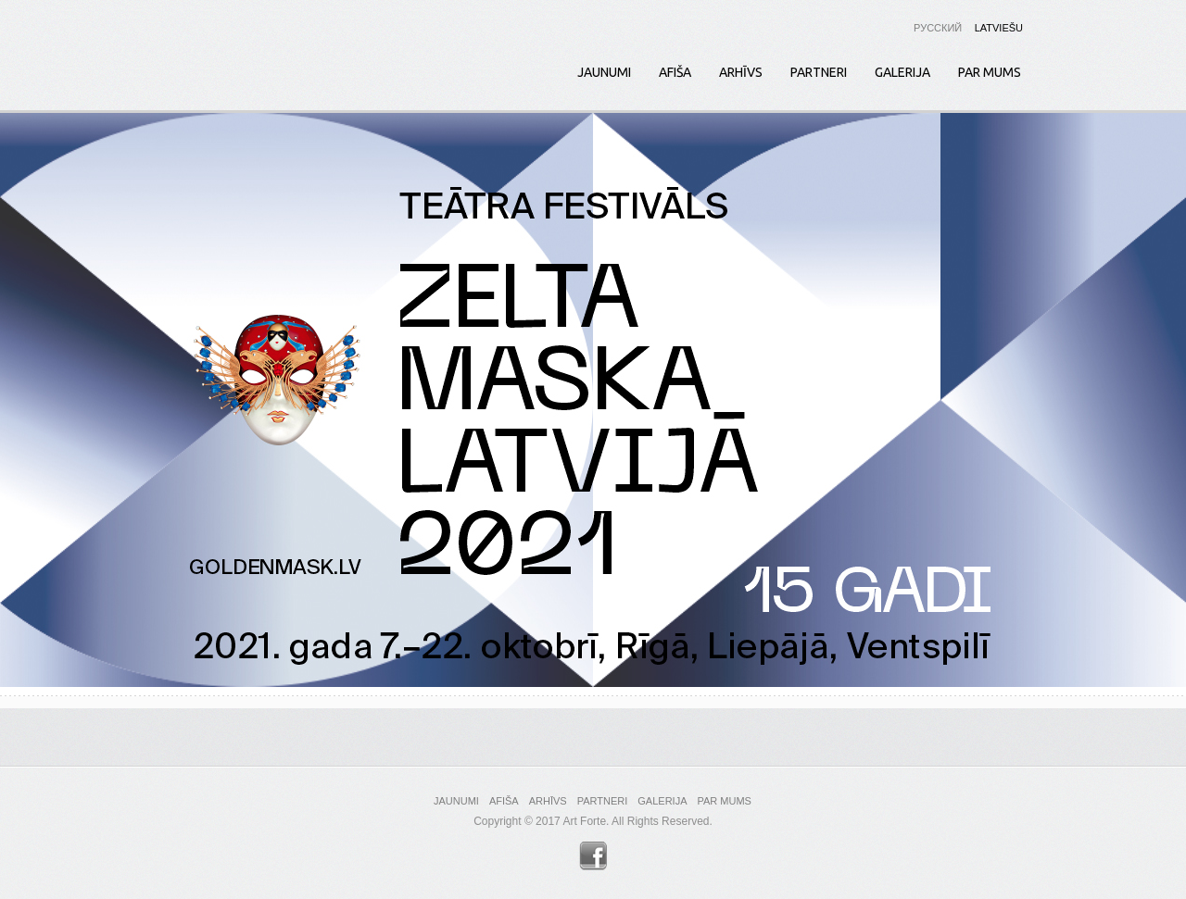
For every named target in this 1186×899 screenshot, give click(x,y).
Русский (938, 27)
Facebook (593, 856)
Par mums (989, 72)
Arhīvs (741, 72)
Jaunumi (604, 72)
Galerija (902, 72)
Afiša (675, 72)
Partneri (818, 72)
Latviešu (999, 27)
